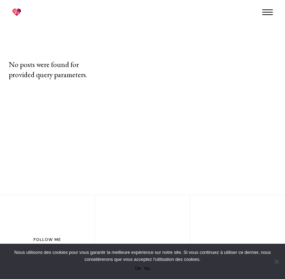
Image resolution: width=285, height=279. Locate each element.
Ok (138, 268)
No (147, 268)
